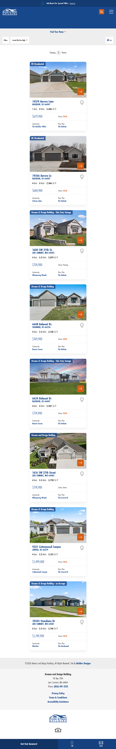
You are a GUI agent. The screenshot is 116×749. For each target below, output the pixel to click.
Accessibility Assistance (58, 701)
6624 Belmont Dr (42, 399)
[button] (101, 12)
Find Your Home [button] (57, 31)
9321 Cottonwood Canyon (46, 548)
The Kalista (62, 126)
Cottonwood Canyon (39, 571)
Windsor (35, 646)
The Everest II (63, 497)
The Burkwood (63, 646)
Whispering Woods (39, 275)
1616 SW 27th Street (44, 474)
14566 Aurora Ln (41, 177)
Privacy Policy (58, 693)
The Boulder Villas (39, 126)
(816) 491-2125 (61, 686)
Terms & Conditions (58, 697)
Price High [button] (18, 40)
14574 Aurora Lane (43, 102)
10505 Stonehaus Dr (43, 622)
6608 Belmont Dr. (42, 325)
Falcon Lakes (37, 200)
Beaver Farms (37, 349)
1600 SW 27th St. (43, 251)
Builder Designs (83, 663)
